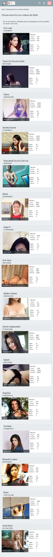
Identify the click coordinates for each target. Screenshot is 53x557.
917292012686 (8, 329)
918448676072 (9, 429)
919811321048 (9, 495)
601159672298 (8, 528)
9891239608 (7, 64)
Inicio (3, 9)
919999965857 (8, 197)
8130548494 (8, 31)
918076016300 (9, 97)
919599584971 (8, 130)
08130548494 (7, 462)
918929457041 (9, 296)
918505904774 (8, 396)
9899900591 (8, 163)
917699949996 (9, 230)
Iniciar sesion (44, 3)
